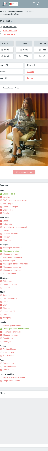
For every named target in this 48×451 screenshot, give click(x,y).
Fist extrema (8, 355)
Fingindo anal (8, 352)
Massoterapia (9, 260)
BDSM (5, 302)
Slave (5, 305)
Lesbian (6, 287)
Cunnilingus (8, 338)
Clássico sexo (9, 194)
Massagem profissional (13, 248)
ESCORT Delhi (5, 12)
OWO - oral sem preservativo (15, 200)
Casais (6, 230)
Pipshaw (6, 237)
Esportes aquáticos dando (14, 377)
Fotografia (7, 224)
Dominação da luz (10, 298)
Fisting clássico (10, 349)
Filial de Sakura (9, 273)
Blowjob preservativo (12, 325)
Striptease (7, 281)
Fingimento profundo (12, 332)
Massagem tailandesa (12, 257)
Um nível (6, 197)
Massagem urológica (12, 254)
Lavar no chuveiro (10, 233)
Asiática (30, 71)
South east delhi (17, 12)
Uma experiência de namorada (16, 328)
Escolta (6, 221)
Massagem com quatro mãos (15, 264)
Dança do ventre (10, 284)
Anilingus (7, 341)
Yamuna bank (29, 12)
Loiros (30, 78)
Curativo (6, 314)
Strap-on (6, 308)
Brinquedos (8, 210)
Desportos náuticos (11, 380)
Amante (6, 295)
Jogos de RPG (9, 311)
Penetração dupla (10, 207)
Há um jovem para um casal (15, 227)
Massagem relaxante (12, 270)
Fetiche (6, 213)
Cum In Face (8, 370)
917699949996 (10, 26)
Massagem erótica (11, 251)
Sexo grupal (8, 203)
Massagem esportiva (12, 267)
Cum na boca (8, 363)
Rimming (6, 240)
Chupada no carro (10, 335)
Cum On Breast (9, 366)
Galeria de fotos (11, 88)
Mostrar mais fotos (24, 172)
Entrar (38, 3)
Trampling (7, 318)
